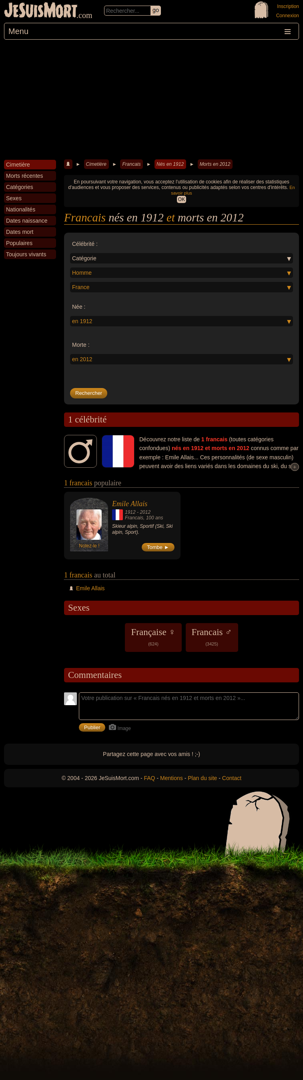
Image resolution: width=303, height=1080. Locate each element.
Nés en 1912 (170, 164)
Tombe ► (158, 547)
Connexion (287, 15)
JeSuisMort (41, 11)
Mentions (171, 778)
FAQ (149, 778)
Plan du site (202, 778)
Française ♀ (153, 636)
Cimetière (96, 164)
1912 (130, 512)
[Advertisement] (151, 100)
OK (181, 199)
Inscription (288, 6)
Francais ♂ (212, 636)
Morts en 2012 (215, 164)
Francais (131, 164)
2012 (145, 512)
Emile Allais (129, 504)
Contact (231, 778)
